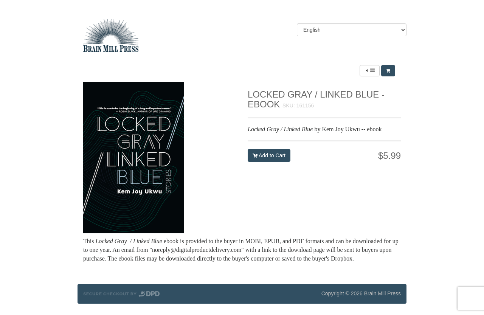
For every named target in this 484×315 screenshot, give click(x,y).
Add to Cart (269, 155)
